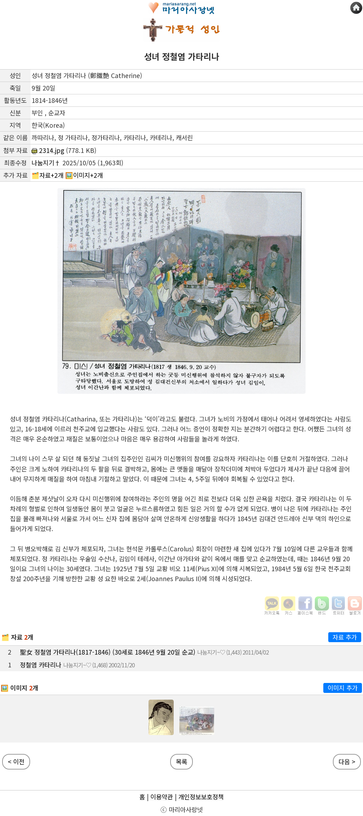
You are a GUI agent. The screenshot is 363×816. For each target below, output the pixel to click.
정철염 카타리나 (41, 664)
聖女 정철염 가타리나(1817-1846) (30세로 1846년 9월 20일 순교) (108, 651)
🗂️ (5, 637)
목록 (181, 761)
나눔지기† (46, 162)
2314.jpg (48, 150)
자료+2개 (51, 175)
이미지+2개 (88, 175)
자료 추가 (345, 637)
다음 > (347, 761)
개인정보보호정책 (201, 796)
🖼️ (5, 687)
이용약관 (161, 796)
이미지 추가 (343, 687)
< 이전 (16, 761)
